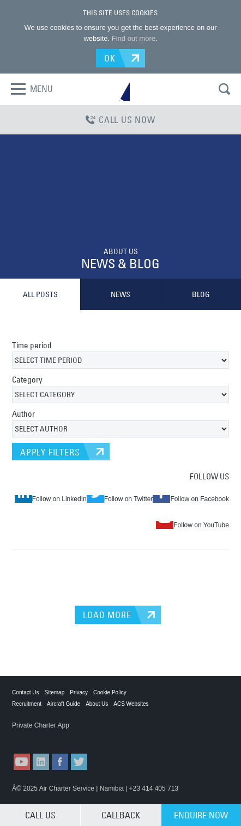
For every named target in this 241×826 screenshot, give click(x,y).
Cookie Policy (109, 692)
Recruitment (26, 704)
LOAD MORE (107, 614)
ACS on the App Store (38, 736)
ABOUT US (121, 251)
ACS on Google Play (93, 736)
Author (23, 414)
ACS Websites (130, 704)
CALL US (40, 815)
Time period (32, 345)
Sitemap (55, 692)
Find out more (133, 38)
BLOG (201, 294)
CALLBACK (120, 815)
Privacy (79, 692)
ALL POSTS (40, 294)
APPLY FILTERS (50, 452)
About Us (97, 704)
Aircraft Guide (63, 704)
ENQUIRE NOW (201, 815)
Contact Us (25, 692)
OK (110, 58)
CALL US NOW (120, 119)
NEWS (120, 294)
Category (27, 379)
